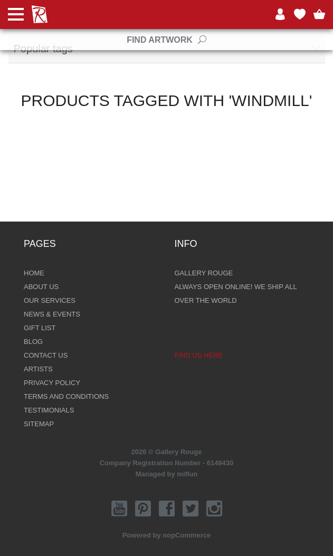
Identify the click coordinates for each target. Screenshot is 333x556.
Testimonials (49, 410)
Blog (33, 342)
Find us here (199, 355)
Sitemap (39, 424)
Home (34, 273)
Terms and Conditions (66, 396)
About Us (41, 287)
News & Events (52, 314)
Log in (280, 14)
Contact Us (46, 355)
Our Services (49, 300)
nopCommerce (187, 535)
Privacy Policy (52, 383)
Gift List (39, 328)
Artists (38, 369)
